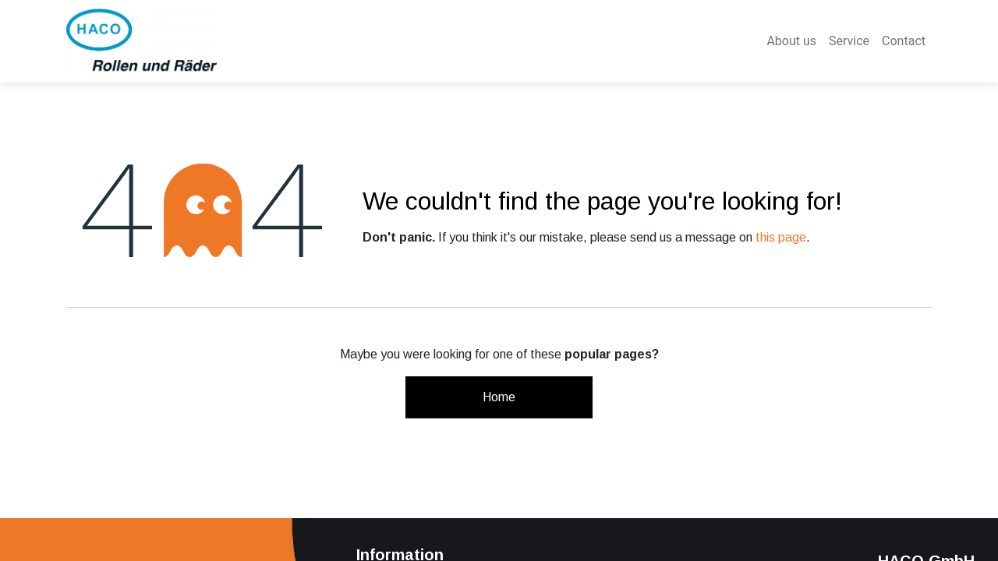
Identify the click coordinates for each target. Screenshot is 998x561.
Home (499, 397)
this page (781, 237)
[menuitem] (791, 41)
